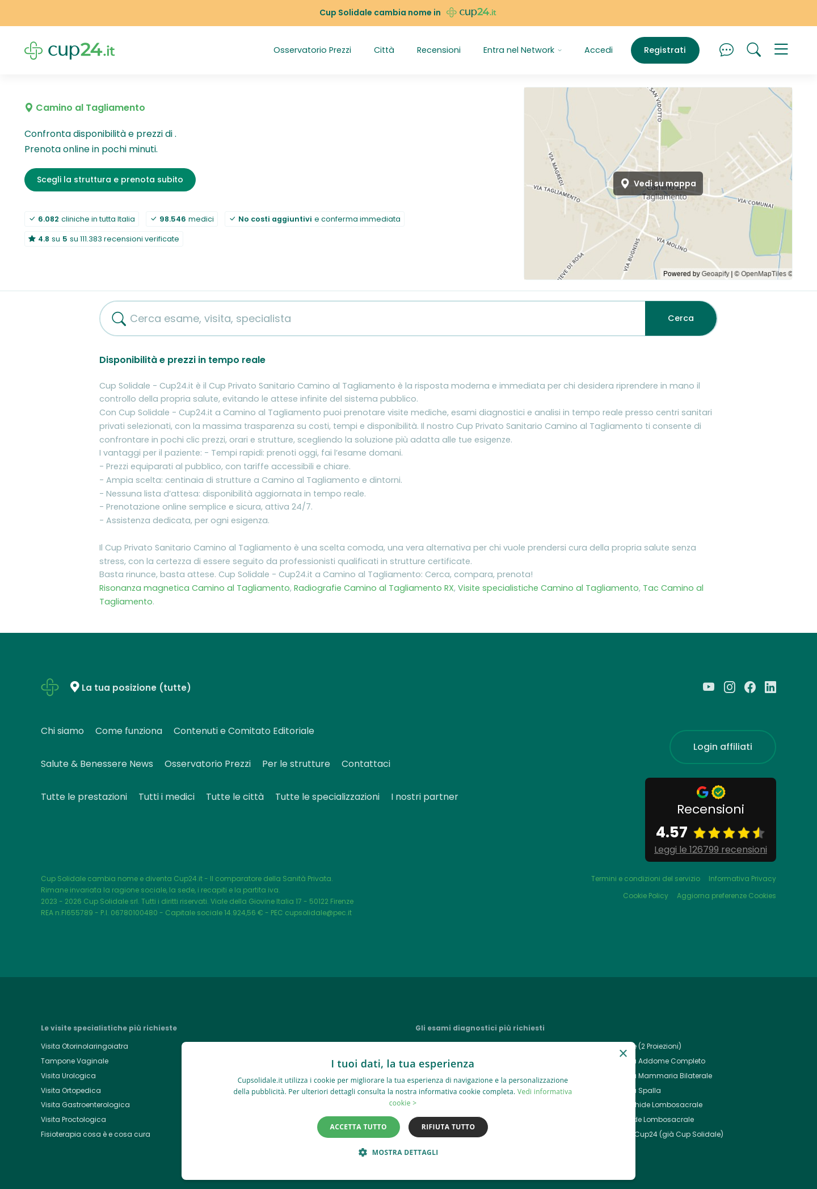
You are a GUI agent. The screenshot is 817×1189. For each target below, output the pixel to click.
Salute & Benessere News (97, 763)
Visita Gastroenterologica (85, 1104)
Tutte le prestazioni (84, 796)
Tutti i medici (166, 796)
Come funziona (128, 730)
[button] (781, 50)
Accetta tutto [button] (358, 1127)
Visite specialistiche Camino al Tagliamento (548, 588)
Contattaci (366, 763)
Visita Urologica (68, 1075)
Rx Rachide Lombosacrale (648, 1119)
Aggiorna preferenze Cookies (726, 895)
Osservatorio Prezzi (312, 50)
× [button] (622, 1054)
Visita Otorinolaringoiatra (84, 1046)
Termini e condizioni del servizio (645, 878)
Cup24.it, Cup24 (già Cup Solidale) (663, 1134)
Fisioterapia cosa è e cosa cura (95, 1134)
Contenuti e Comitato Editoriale (244, 730)
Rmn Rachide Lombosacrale (652, 1104)
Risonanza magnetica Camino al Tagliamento (194, 588)
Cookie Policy (645, 895)
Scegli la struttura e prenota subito (110, 179)
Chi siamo (62, 730)
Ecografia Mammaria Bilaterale (657, 1075)
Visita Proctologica (73, 1119)
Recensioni (439, 50)
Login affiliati (722, 746)
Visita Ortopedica (71, 1090)
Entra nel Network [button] (522, 50)
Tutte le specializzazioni (327, 796)
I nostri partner (424, 796)
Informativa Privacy (742, 878)
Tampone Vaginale (74, 1061)
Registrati (665, 50)
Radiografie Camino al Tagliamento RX (374, 588)
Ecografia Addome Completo (654, 1061)
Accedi (598, 50)
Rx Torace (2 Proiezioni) (642, 1046)
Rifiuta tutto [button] (448, 1127)
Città (384, 50)
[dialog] (408, 1111)
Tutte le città (235, 796)
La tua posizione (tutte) (136, 688)
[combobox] (368, 318)
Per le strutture (296, 763)
